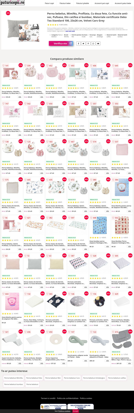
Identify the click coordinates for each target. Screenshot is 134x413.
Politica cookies (86, 398)
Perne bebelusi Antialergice (94, 378)
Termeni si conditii (48, 398)
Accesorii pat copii (102, 3)
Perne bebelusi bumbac (13, 384)
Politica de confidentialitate (67, 398)
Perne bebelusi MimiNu (13, 378)
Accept (75, 411)
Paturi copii (49, 3)
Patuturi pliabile (82, 3)
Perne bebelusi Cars (72, 378)
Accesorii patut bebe (123, 3)
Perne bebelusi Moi (53, 378)
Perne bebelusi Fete (34, 378)
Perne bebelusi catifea (117, 378)
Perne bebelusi (32, 384)
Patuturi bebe (65, 3)
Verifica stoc (63, 43)
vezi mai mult (70, 31)
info (20, 97)
